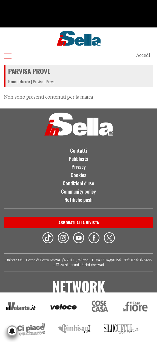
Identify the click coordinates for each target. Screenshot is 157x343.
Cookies (78, 175)
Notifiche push (78, 199)
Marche (24, 81)
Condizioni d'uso (78, 183)
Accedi (143, 55)
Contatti (78, 150)
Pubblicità (78, 158)
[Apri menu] (8, 55)
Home (12, 81)
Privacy (79, 166)
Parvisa (38, 81)
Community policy (78, 191)
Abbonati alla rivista (78, 222)
